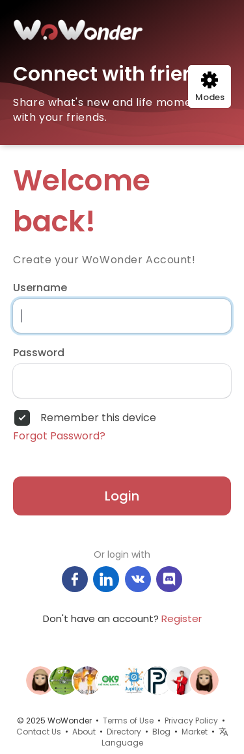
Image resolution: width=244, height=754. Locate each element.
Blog (161, 731)
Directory (124, 731)
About (84, 731)
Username (40, 288)
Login (122, 496)
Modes (209, 87)
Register (181, 618)
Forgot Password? (59, 436)
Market (195, 731)
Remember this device (98, 418)
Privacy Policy (191, 720)
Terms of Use (128, 720)
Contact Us (38, 731)
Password (38, 353)
